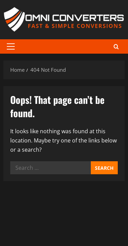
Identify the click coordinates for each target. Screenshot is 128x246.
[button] (10, 46)
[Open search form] (116, 46)
